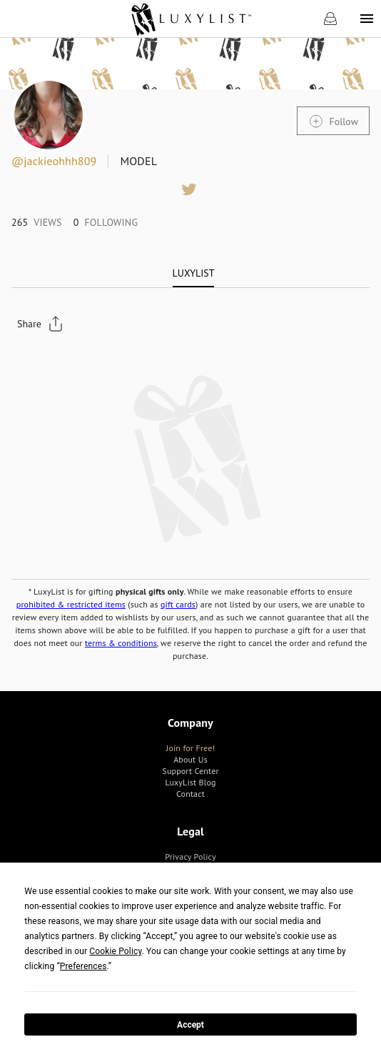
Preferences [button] (83, 966)
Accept (190, 1025)
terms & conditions (121, 642)
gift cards (178, 604)
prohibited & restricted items (71, 604)
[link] (191, 18)
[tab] (194, 273)
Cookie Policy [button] (115, 951)
